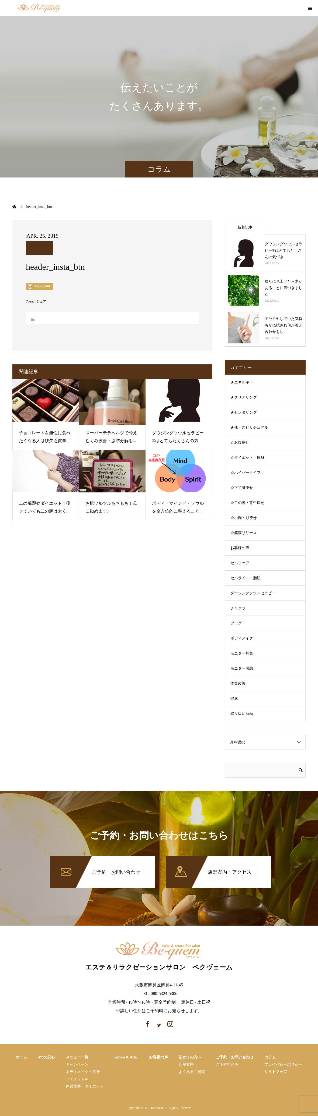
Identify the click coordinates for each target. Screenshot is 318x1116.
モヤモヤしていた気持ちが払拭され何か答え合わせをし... (283, 325)
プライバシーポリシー (283, 1064)
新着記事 (245, 227)
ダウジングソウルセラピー (253, 593)
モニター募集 (241, 653)
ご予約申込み (227, 1064)
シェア (41, 301)
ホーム (21, 1057)
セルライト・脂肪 (245, 578)
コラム (270, 1057)
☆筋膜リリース (243, 533)
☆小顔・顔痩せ (243, 518)
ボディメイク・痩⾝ (83, 1072)
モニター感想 (241, 668)
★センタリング (243, 412)
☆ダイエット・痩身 (247, 458)
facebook (288, 8)
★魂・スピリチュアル (249, 427)
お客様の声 (239, 548)
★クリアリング (243, 397)
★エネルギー (241, 382)
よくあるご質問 (192, 1072)
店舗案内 (186, 1064)
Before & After (126, 1057)
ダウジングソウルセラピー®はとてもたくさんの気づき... (283, 250)
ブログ (236, 623)
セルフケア (239, 563)
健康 (234, 698)
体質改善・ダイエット (84, 1086)
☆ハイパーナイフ (245, 473)
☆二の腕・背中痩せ (247, 503)
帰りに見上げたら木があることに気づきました (283, 287)
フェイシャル (77, 1079)
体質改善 (238, 683)
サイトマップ (275, 1072)
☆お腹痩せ (239, 442)
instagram (297, 8)
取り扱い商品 (241, 714)
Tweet (30, 301)
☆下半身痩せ (241, 488)
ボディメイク (241, 638)
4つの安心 (46, 1057)
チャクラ (238, 608)
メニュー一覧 (77, 1057)
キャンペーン (77, 1064)
